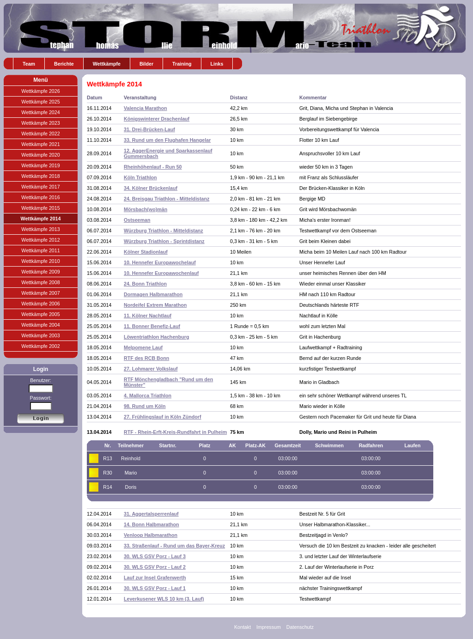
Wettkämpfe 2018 (40, 176)
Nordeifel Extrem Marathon (155, 305)
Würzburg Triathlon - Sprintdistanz (164, 241)
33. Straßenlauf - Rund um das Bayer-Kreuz (174, 545)
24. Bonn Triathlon (145, 283)
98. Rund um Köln (145, 406)
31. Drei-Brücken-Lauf (149, 129)
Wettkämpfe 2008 (40, 282)
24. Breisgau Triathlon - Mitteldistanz (166, 198)
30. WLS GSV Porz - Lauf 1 (155, 588)
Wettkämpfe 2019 (40, 165)
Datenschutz (300, 627)
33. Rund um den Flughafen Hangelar (167, 140)
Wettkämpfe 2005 (40, 314)
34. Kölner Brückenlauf (150, 188)
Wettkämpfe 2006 (40, 303)
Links (217, 64)
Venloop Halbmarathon (150, 535)
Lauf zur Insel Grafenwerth (155, 577)
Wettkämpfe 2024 (40, 112)
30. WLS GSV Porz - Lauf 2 (155, 567)
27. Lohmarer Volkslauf (150, 368)
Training (181, 64)
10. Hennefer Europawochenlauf (161, 273)
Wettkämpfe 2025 (40, 101)
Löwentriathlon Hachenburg (156, 337)
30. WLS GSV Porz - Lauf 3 (155, 556)
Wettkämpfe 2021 (40, 144)
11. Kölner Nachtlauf (147, 315)
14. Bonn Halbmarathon (151, 524)
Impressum (268, 627)
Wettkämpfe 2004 (40, 325)
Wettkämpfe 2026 (40, 91)
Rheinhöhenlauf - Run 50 (153, 167)
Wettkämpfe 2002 (40, 346)
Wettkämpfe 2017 (40, 186)
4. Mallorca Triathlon (147, 395)
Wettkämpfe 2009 (40, 271)
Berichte (64, 64)
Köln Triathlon (140, 177)
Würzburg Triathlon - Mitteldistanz (163, 230)
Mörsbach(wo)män (145, 209)
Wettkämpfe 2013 (40, 229)
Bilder (146, 64)
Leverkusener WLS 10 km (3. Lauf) (164, 599)
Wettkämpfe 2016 (40, 197)
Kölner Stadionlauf (146, 252)
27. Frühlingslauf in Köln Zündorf (162, 417)
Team (29, 64)
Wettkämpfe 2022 (40, 133)
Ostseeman (137, 220)
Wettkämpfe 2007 (40, 293)
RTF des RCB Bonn (146, 358)
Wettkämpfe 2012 (40, 240)
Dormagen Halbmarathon (153, 294)
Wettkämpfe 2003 (40, 335)
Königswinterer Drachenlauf (156, 119)
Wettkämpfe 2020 (40, 155)
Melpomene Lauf (143, 347)
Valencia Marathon (145, 108)
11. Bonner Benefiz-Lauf (152, 326)
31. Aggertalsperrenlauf (151, 514)
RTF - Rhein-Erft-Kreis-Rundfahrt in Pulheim (175, 432)
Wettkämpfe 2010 (40, 261)
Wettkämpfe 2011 (40, 250)
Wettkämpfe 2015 (40, 208)
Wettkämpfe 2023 (40, 123)
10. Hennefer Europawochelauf (160, 262)
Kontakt (242, 627)
